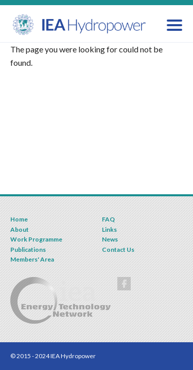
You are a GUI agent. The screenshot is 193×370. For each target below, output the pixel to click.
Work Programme (36, 239)
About (19, 229)
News (110, 239)
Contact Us (118, 249)
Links (109, 229)
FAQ (108, 219)
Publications (28, 249)
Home (19, 219)
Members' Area (32, 259)
